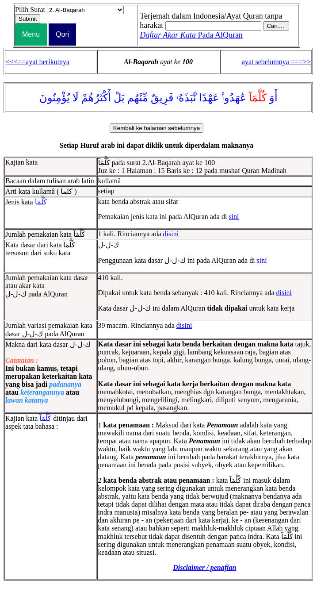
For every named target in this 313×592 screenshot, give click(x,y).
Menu (31, 34)
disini (171, 234)
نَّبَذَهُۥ (186, 98)
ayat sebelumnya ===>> (276, 61)
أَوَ (273, 98)
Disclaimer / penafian (204, 567)
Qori (62, 34)
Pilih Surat (30, 9)
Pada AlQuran (191, 35)
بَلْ (119, 98)
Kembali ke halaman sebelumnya (156, 128)
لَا (76, 98)
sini (234, 216)
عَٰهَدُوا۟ (233, 98)
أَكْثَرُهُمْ (96, 98)
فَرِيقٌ (162, 98)
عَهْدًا (209, 98)
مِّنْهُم (137, 98)
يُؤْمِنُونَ (54, 98)
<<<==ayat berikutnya (37, 61)
